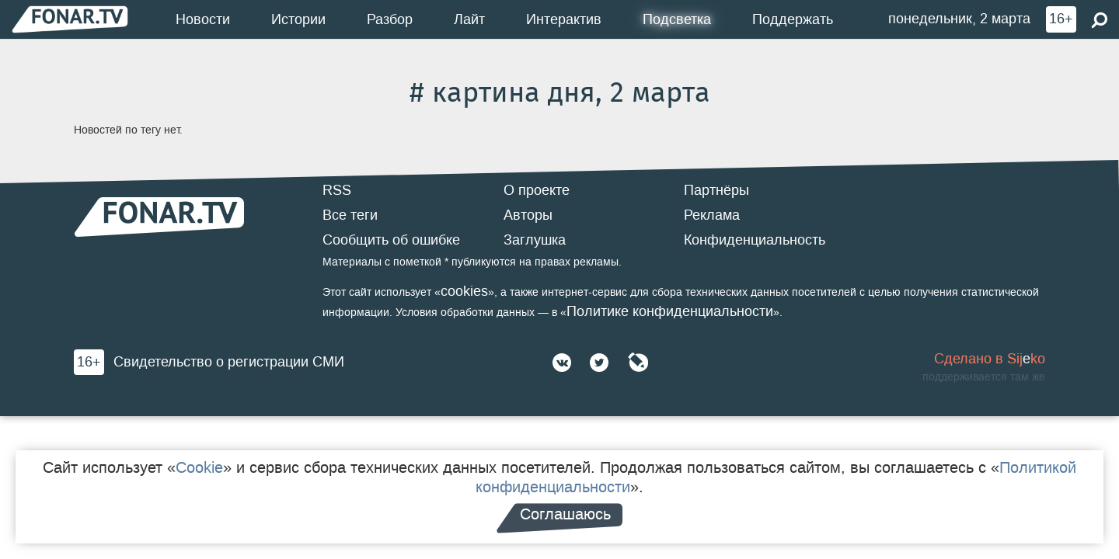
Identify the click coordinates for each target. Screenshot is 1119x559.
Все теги (350, 215)
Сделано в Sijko (989, 358)
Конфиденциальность (754, 240)
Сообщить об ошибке (391, 240)
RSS (336, 190)
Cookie (199, 467)
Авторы (528, 215)
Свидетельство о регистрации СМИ (228, 361)
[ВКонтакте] (562, 362)
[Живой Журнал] (638, 362)
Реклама (712, 215)
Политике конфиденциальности (669, 311)
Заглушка (535, 240)
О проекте (537, 190)
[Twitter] (599, 362)
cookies (464, 291)
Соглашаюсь (565, 514)
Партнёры (716, 190)
